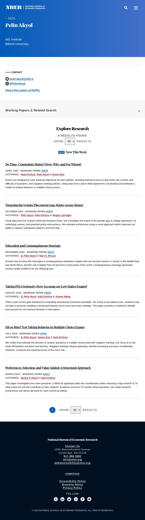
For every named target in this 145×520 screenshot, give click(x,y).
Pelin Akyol (43, 174)
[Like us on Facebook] (83, 499)
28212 (51, 252)
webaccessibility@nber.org (72, 462)
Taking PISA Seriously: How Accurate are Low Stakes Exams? (46, 286)
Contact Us (72, 446)
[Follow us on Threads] (76, 499)
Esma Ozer (58, 174)
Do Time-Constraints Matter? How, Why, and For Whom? (43, 164)
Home (11, 18)
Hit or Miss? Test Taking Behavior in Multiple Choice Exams (45, 327)
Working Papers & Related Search (31, 110)
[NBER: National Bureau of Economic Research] (28, 8)
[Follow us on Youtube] (89, 499)
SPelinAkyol (17, 83)
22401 (43, 333)
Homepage (72, 474)
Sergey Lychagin (61, 215)
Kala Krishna (28, 174)
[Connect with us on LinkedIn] (62, 499)
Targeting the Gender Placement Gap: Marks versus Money (44, 205)
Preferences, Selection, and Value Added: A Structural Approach (48, 368)
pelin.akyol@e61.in (22, 78)
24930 (47, 292)
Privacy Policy (72, 487)
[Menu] (136, 7)
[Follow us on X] (56, 499)
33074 (49, 211)
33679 (44, 170)
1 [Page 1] (52, 410)
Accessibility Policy (72, 481)
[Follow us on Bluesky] (69, 499)
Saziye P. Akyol (29, 377)
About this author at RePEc (22, 90)
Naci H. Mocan (47, 255)
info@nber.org (72, 459)
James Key (44, 337)
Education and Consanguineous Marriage (33, 245)
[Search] (126, 7)
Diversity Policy (72, 484)
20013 (46, 374)
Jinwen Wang (62, 296)
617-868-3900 (72, 456)
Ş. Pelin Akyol (28, 255)
